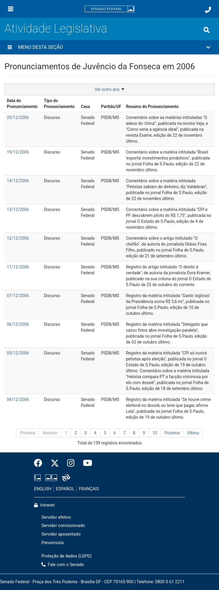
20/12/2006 (18, 117)
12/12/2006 (18, 238)
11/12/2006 (18, 267)
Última (193, 433)
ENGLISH (42, 488)
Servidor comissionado (63, 525)
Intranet (44, 505)
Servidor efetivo (56, 517)
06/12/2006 (18, 324)
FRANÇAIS (89, 488)
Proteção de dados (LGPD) (66, 556)
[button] (109, 47)
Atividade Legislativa (55, 29)
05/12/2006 (18, 353)
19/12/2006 (18, 152)
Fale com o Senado (62, 564)
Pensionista (52, 542)
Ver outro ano (110, 89)
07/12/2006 (18, 295)
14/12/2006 (18, 180)
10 (154, 433)
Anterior (50, 433)
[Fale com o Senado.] (208, 10)
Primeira (27, 433)
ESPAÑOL (65, 488)
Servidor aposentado (60, 534)
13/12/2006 (18, 209)
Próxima (172, 433)
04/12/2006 (18, 399)
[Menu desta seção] (10, 47)
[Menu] (10, 9)
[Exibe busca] (207, 30)
